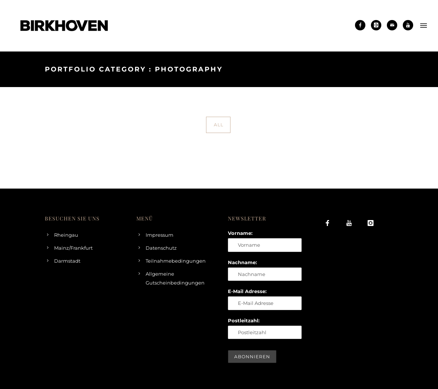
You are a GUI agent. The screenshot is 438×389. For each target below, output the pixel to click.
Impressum (159, 235)
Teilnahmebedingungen (176, 261)
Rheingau (66, 235)
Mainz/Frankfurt (73, 248)
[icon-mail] (394, 25)
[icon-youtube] (408, 25)
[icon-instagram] (378, 25)
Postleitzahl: (243, 320)
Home (316, 69)
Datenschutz (161, 248)
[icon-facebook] (362, 25)
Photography (380, 69)
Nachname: (242, 262)
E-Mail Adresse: (247, 291)
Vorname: (240, 233)
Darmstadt (67, 261)
